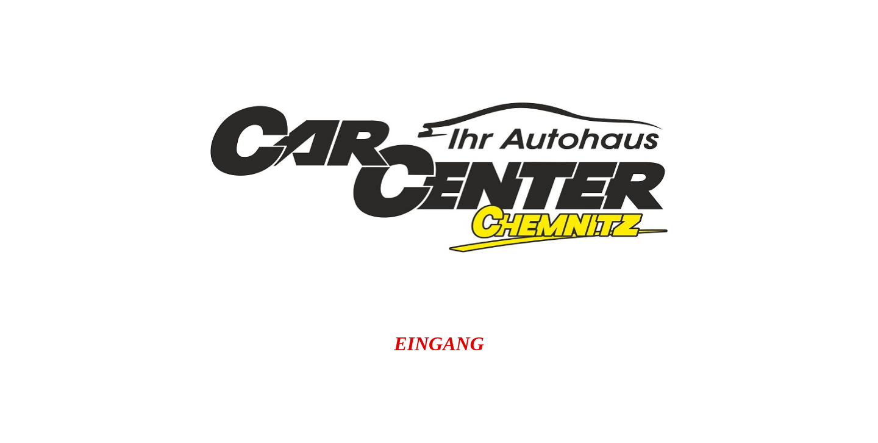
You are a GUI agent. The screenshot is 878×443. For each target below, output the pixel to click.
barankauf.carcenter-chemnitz (641, 389)
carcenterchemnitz (432, 389)
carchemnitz (345, 411)
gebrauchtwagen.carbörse (769, 411)
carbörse (809, 389)
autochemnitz (89, 389)
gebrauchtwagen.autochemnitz (529, 411)
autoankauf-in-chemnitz (250, 389)
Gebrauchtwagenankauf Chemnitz (145, 411)
